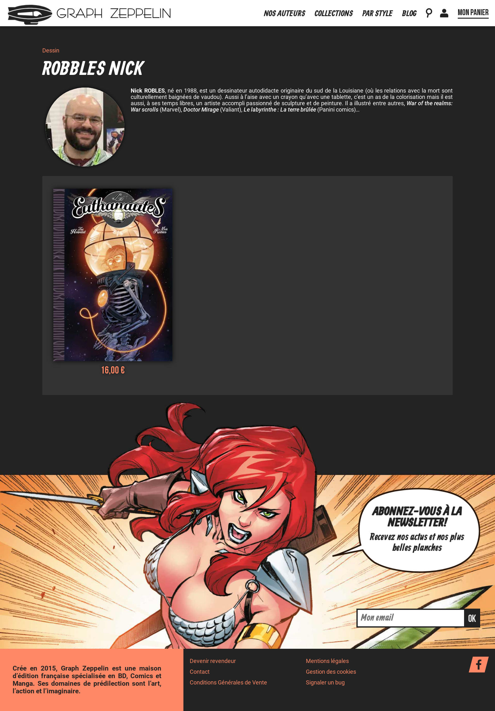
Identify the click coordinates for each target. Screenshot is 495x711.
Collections (334, 14)
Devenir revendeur (213, 661)
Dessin (50, 50)
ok (472, 619)
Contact (200, 672)
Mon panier (473, 13)
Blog (409, 14)
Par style (377, 14)
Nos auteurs (284, 14)
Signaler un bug (325, 682)
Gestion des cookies (331, 672)
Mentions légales (327, 661)
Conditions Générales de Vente (228, 682)
